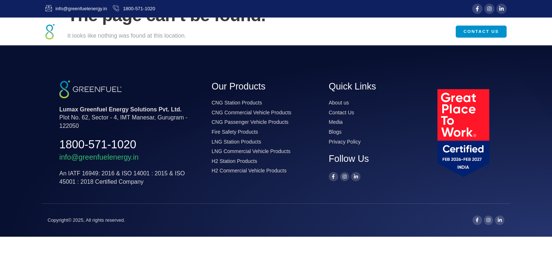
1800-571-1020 (97, 144)
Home (250, 31)
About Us (288, 32)
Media (394, 32)
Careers (432, 31)
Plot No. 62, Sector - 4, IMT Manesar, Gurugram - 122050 (123, 117)
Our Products (344, 32)
